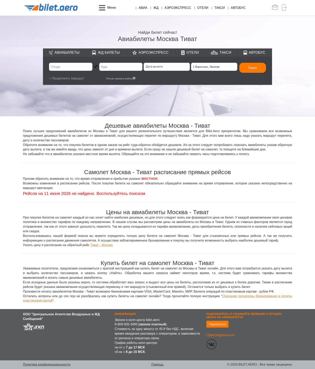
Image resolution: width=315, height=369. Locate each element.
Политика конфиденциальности (46, 364)
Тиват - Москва (101, 245)
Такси (219, 7)
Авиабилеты (66, 52)
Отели (202, 7)
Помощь (157, 364)
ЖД (156, 7)
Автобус (238, 7)
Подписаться (217, 324)
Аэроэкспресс (178, 7)
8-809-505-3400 (126, 324)
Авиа (143, 7)
